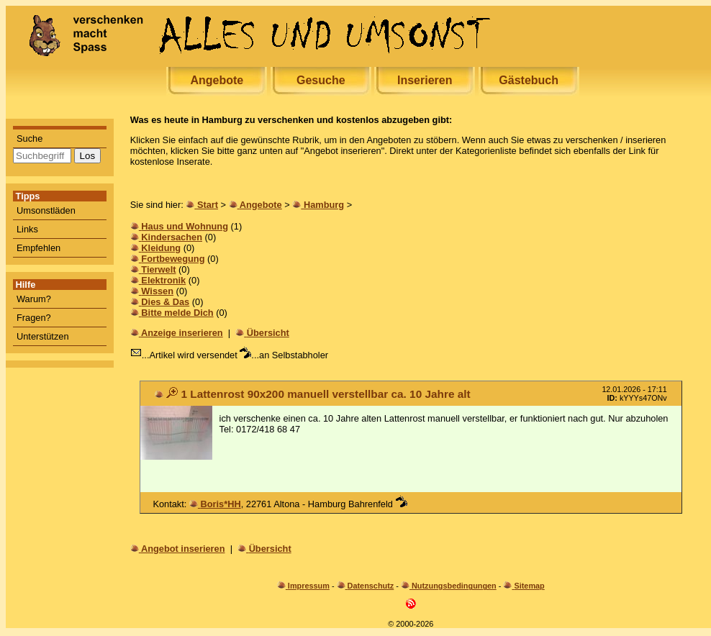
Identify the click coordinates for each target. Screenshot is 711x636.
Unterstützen (43, 336)
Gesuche (320, 80)
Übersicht (268, 332)
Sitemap (529, 585)
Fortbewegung (172, 258)
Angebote (216, 80)
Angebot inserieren (183, 548)
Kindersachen (171, 237)
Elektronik (163, 280)
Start (207, 204)
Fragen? (34, 317)
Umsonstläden (46, 210)
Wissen (157, 291)
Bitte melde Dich (177, 312)
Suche (29, 138)
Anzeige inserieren (182, 332)
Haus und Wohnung (184, 226)
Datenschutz (371, 585)
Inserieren (424, 80)
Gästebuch (528, 80)
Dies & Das (165, 301)
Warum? (34, 299)
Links (27, 229)
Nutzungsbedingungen (454, 585)
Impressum (309, 585)
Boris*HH (220, 504)
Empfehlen (38, 247)
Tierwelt (158, 269)
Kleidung (161, 247)
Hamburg (324, 204)
